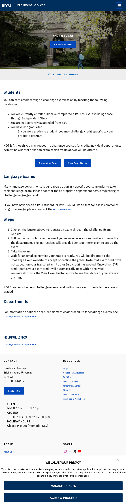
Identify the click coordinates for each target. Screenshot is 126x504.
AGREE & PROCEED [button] (63, 498)
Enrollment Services (30, 5)
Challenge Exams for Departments (27, 318)
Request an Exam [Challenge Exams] (63, 44)
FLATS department (65, 211)
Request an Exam (43, 163)
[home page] (7, 5)
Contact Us (17, 393)
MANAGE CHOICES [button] (63, 486)
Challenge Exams (63, 34)
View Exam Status (82, 163)
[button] (119, 460)
